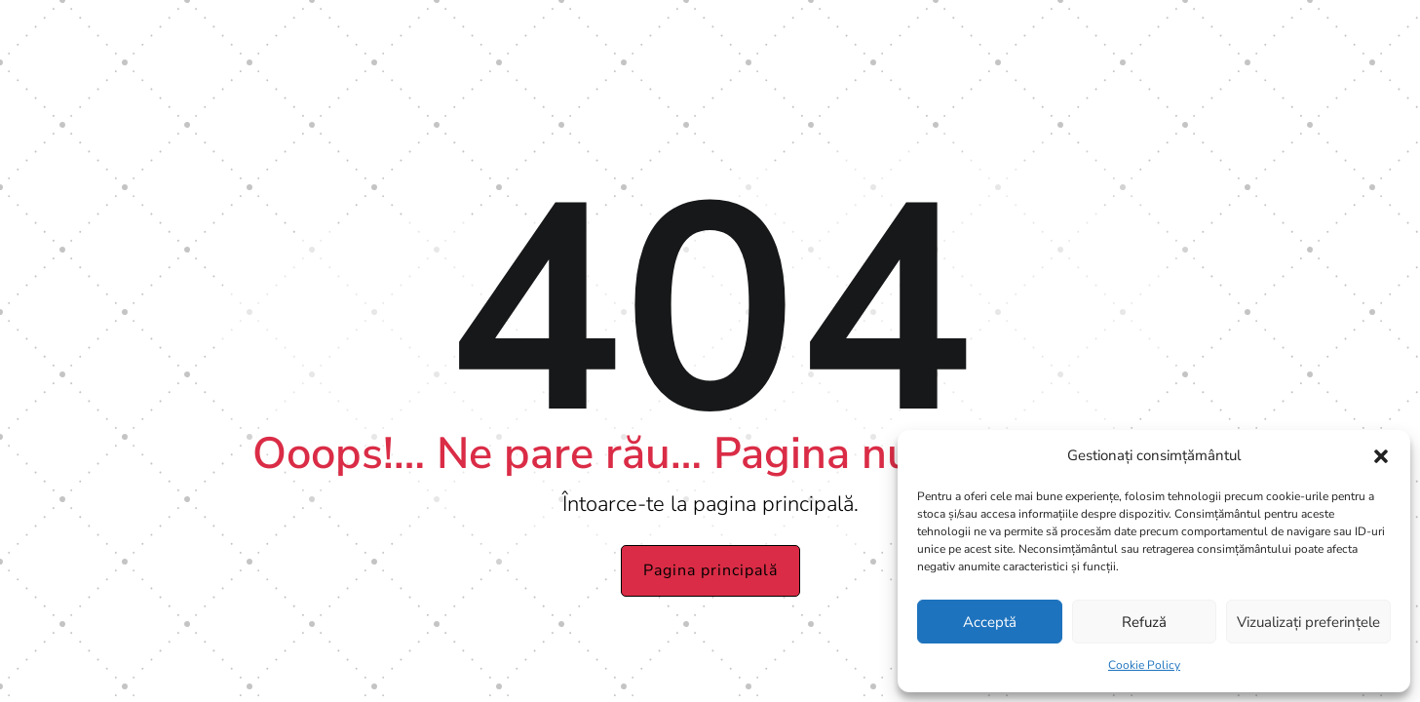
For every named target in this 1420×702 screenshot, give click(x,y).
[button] (1381, 456)
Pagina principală (710, 570)
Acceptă (990, 622)
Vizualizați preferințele (1308, 622)
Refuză (1144, 622)
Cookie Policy (1144, 665)
